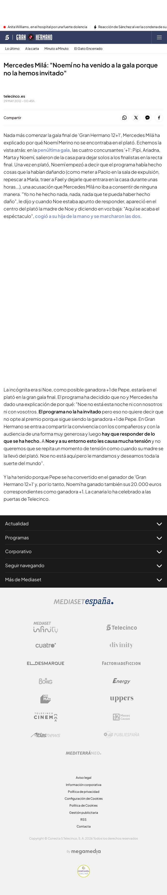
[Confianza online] (83, 876)
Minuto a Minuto (56, 48)
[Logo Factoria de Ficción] (121, 663)
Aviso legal (83, 778)
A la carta (32, 48)
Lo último (12, 48)
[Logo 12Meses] (121, 717)
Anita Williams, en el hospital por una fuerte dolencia (47, 27)
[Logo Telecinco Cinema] (45, 717)
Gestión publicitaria (83, 813)
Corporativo (83, 551)
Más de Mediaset (83, 579)
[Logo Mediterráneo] (83, 753)
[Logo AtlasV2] (46, 735)
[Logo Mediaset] (83, 604)
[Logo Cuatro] (45, 645)
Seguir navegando (83, 565)
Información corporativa (83, 785)
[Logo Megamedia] (86, 851)
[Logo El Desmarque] (45, 663)
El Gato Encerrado (88, 48)
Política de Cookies (83, 805)
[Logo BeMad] (45, 699)
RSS (83, 819)
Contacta (84, 826)
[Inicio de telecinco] (7, 37)
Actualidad (83, 523)
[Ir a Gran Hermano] (34, 37)
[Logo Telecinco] (121, 627)
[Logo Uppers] (122, 699)
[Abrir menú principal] (159, 37)
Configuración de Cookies (84, 798)
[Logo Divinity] (121, 645)
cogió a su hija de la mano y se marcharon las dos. (88, 216)
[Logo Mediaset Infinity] (45, 627)
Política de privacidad (83, 792)
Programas (83, 537)
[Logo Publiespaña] (121, 734)
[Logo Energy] (121, 681)
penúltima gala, (54, 150)
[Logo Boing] (46, 681)
